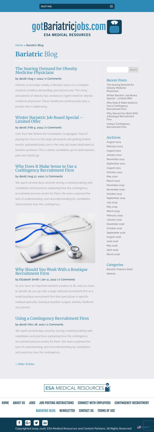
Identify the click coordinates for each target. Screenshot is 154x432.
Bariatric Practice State (120, 269)
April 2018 (112, 250)
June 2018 (112, 241)
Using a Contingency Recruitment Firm (52, 318)
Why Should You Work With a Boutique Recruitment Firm (51, 271)
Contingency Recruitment (132, 403)
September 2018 (116, 232)
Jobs (32, 403)
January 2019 (114, 220)
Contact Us (86, 411)
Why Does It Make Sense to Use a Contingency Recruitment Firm (46, 168)
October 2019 (114, 194)
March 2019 (113, 211)
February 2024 (115, 146)
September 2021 (116, 164)
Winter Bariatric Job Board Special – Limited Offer (49, 120)
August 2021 (114, 168)
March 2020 (113, 181)
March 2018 (113, 254)
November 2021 (116, 159)
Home (19, 45)
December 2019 (115, 185)
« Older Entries (24, 364)
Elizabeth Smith (29, 279)
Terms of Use (106, 411)
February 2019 (115, 215)
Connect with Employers (94, 403)
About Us (19, 403)
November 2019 (116, 189)
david (23, 79)
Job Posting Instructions (56, 403)
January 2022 (114, 155)
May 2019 (112, 207)
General (111, 273)
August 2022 (114, 151)
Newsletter (67, 411)
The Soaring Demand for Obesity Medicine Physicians (46, 71)
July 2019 (112, 202)
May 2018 (112, 245)
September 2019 (116, 198)
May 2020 (112, 177)
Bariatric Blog (45, 411)
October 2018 (114, 228)
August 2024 (114, 142)
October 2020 (114, 172)
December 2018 (115, 224)
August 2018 (114, 237)
